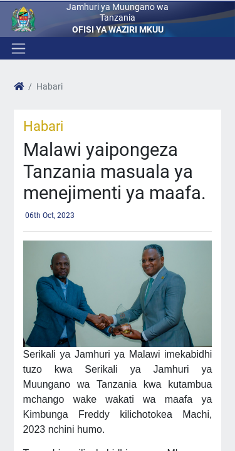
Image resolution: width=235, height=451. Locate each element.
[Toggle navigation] (17, 48)
